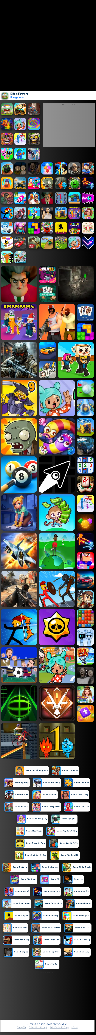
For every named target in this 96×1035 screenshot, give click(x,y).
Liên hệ (74, 1027)
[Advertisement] (69, 126)
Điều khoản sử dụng (59, 1027)
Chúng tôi (21, 1027)
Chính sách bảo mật (38, 1027)
